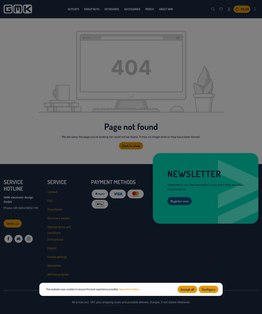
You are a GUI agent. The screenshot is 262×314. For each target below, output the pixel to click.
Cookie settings (57, 257)
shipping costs (111, 302)
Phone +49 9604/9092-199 (21, 208)
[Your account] (229, 9)
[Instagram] (29, 239)
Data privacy (55, 239)
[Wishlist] (221, 9)
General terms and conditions (59, 230)
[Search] (213, 9)
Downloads (54, 209)
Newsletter (54, 265)
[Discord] (19, 239)
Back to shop (131, 146)
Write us (13, 223)
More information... (130, 290)
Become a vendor (58, 218)
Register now (179, 201)
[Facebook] (8, 239)
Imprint (51, 248)
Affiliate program (58, 274)
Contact (52, 192)
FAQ (50, 201)
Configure (208, 290)
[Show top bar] (254, 9)
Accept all (187, 290)
